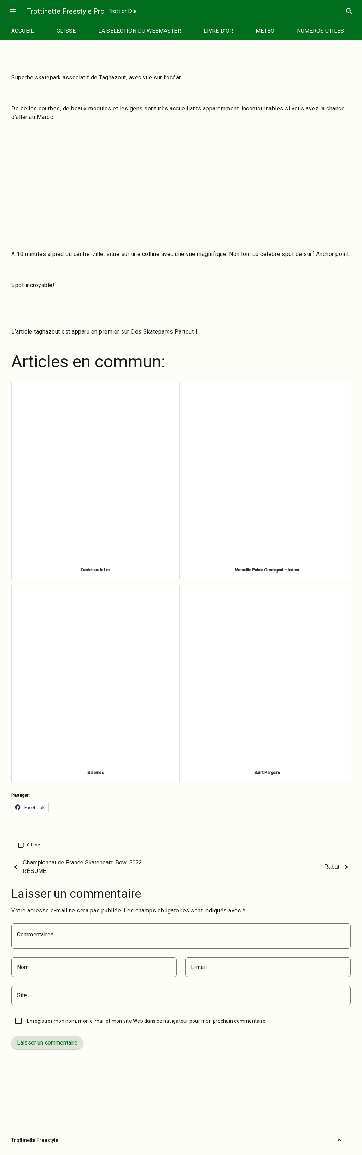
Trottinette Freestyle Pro (66, 11)
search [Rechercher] (349, 11)
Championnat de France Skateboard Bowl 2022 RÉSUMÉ (82, 867)
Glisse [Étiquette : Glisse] (33, 845)
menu (12, 11)
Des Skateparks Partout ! (164, 331)
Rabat (331, 867)
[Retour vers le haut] (339, 1140)
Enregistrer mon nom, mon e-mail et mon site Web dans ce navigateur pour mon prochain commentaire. (147, 1021)
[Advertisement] (181, 177)
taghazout (47, 331)
